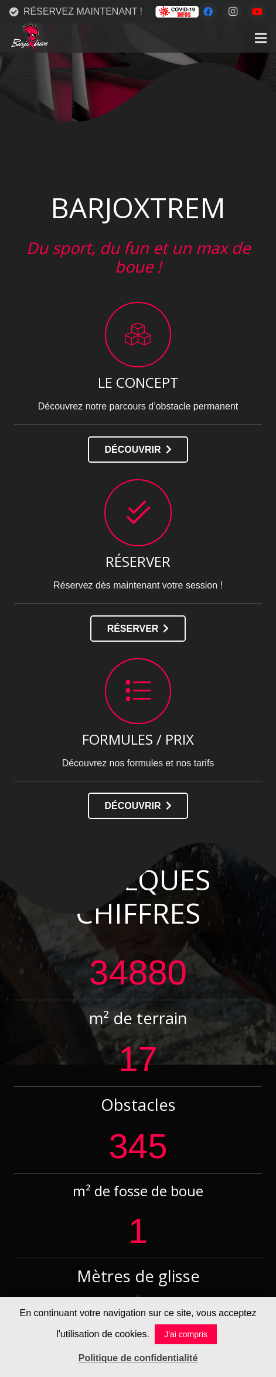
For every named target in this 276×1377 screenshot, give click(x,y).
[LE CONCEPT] (138, 335)
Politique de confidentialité (138, 1358)
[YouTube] (257, 11)
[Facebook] (208, 11)
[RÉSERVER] (138, 512)
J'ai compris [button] (185, 1334)
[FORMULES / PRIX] (138, 691)
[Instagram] (232, 11)
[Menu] (260, 38)
